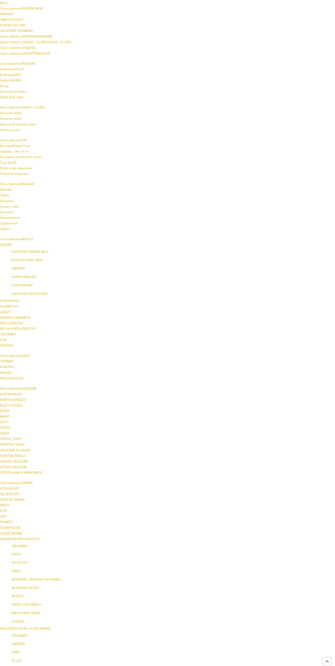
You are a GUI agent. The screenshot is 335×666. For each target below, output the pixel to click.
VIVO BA (267, 576)
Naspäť (272, 76)
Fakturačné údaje (47, 592)
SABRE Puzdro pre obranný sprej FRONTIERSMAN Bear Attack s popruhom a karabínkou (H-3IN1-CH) (124, 172)
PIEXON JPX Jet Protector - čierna (221, 467)
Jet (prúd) (115, 76)
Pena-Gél (194, 76)
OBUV (72, 31)
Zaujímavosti (207, 587)
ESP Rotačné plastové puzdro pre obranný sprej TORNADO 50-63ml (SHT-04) (226, 273)
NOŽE (130, 31)
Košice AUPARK (46, 581)
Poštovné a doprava (158, 581)
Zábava (203, 592)
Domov (41, 42)
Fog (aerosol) (55, 102)
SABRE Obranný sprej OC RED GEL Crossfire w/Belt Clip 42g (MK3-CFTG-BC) (175, 372)
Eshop (39, 587)
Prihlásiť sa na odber (276, 546)
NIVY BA (280, 576)
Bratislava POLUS (47, 576)
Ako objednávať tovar (159, 576)
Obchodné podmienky (71, 4)
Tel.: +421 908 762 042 (269, 631)
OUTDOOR (200, 31)
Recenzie (204, 576)
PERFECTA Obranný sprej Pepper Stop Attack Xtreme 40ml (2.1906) (172, 170)
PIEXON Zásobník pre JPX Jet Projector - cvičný (122, 469)
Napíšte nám (43, 4)
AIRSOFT (54, 31)
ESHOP (254, 576)
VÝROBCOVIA (277, 31)
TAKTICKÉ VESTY (173, 31)
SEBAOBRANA (225, 31)
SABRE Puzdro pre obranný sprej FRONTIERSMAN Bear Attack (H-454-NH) (224, 170)
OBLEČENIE (91, 31)
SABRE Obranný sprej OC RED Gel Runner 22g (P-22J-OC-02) (124, 370)
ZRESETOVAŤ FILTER (65, 142)
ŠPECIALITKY (251, 31)
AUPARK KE (257, 582)
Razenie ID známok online (107, 576)
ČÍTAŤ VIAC (154, 61)
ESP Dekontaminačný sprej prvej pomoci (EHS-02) (278, 168)
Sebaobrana (64, 42)
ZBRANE (113, 31)
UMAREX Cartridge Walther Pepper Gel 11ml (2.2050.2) (172, 469)
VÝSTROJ (147, 31)
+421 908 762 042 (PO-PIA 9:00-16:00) (135, 4)
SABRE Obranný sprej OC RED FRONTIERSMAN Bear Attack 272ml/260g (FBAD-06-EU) (226, 372)
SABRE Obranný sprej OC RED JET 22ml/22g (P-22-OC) (278, 271)
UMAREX (162, 478)
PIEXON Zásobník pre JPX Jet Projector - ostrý (277, 368)
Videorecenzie (208, 581)
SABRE (110, 185)
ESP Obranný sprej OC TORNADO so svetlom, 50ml (123, 271)
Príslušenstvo (55, 109)
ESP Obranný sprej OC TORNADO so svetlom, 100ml (174, 271)
